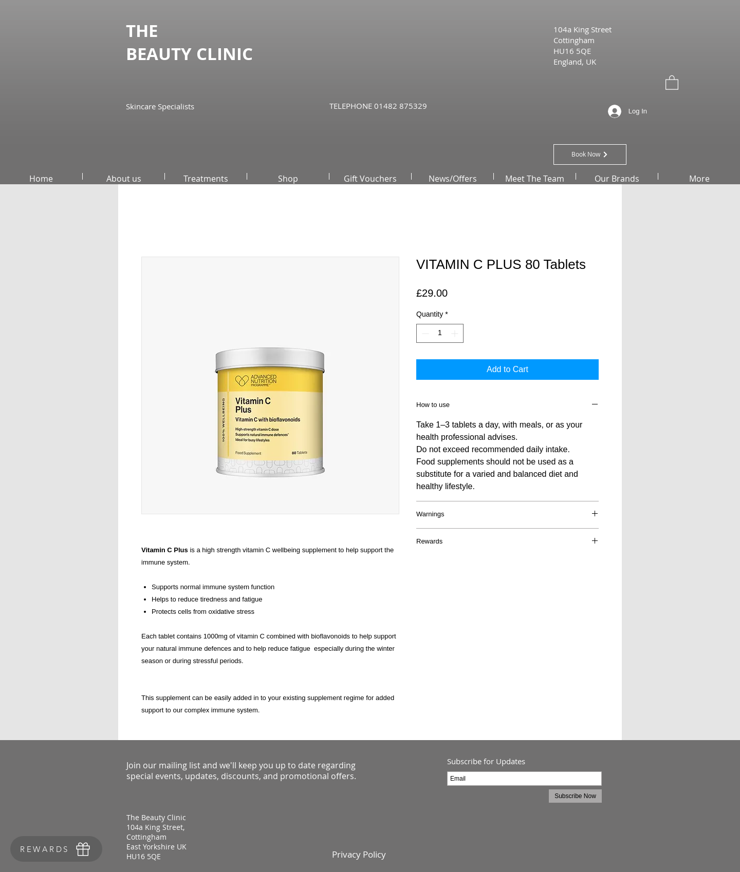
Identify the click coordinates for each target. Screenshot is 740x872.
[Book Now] (589, 154)
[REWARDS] (56, 849)
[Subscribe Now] (575, 796)
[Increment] (455, 333)
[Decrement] (424, 333)
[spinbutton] (440, 333)
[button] (671, 82)
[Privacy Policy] (358, 854)
